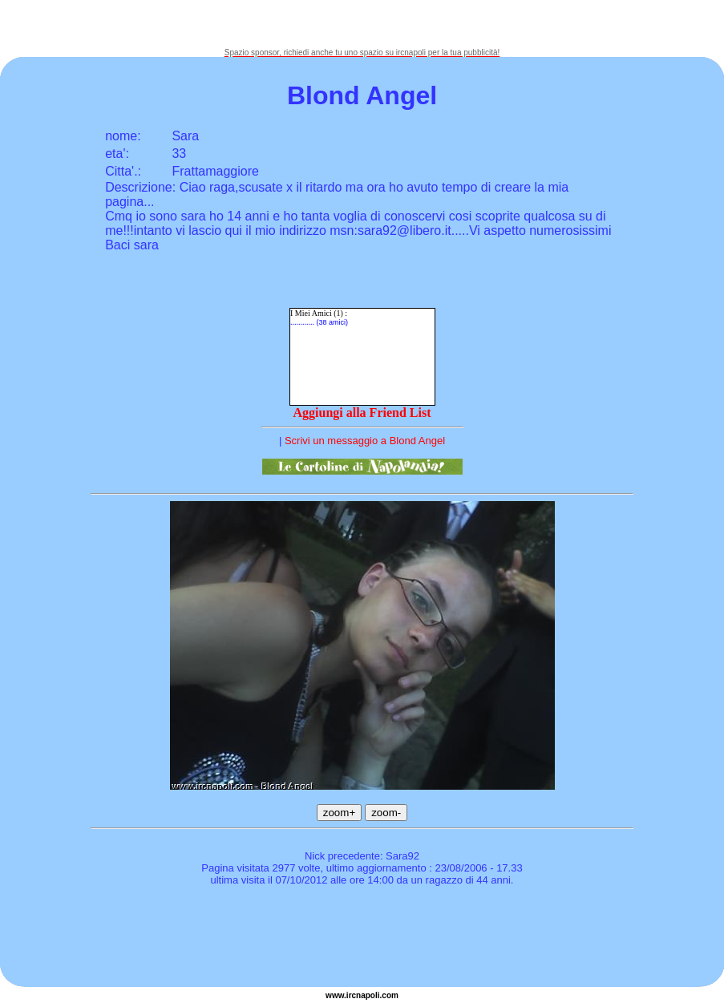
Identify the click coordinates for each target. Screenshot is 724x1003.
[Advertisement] (362, 24)
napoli (367, 995)
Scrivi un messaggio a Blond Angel (365, 441)
